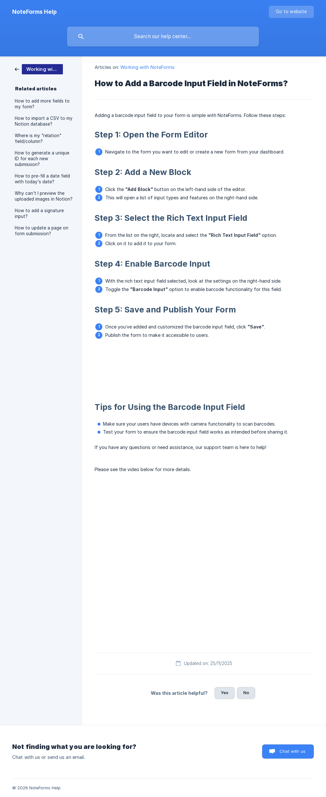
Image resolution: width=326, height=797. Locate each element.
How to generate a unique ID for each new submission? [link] (42, 158)
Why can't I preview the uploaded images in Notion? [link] (44, 196)
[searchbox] (163, 36)
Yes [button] (224, 692)
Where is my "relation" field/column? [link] (38, 138)
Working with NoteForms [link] (147, 67)
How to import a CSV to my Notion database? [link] (44, 121)
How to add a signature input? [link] (39, 213)
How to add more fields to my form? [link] (42, 103)
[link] (39, 69)
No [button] (246, 692)
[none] (34, 12)
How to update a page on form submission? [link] (41, 230)
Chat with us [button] (292, 751)
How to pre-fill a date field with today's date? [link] (42, 178)
